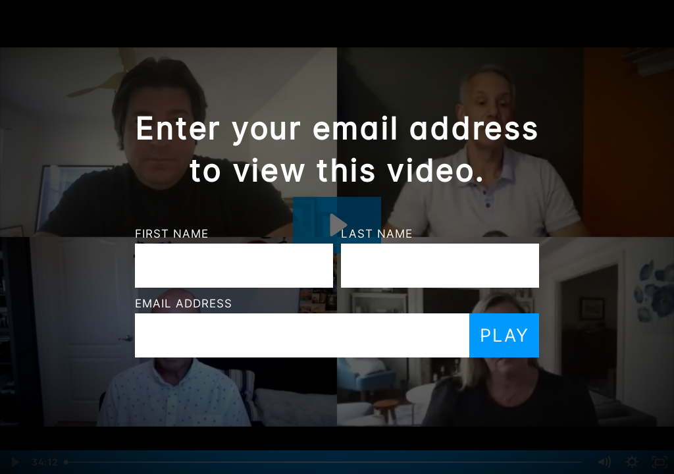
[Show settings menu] (632, 462)
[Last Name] (356, 266)
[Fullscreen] (660, 462)
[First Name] (150, 266)
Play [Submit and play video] (420, 335)
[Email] (218, 335)
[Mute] (604, 462)
